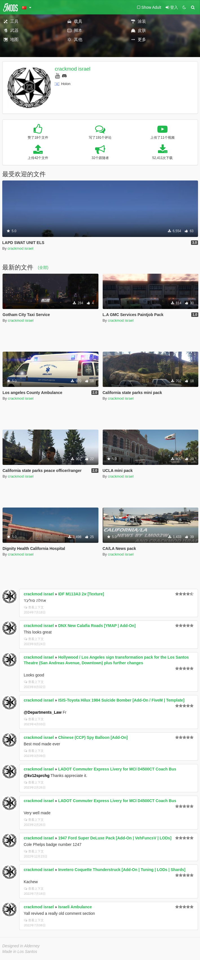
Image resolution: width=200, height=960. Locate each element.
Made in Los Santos (19, 951)
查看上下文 (34, 607)
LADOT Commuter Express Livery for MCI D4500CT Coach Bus (117, 769)
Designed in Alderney (21, 946)
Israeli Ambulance (75, 907)
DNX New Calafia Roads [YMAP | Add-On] (97, 625)
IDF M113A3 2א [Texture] (81, 594)
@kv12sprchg (36, 775)
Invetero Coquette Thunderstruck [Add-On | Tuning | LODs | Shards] (121, 869)
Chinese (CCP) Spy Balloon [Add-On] (93, 737)
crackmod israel (72, 69)
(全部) (43, 267)
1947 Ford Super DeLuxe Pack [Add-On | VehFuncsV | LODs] (114, 838)
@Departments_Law (42, 712)
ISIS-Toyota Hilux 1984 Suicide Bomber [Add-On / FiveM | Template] (121, 700)
